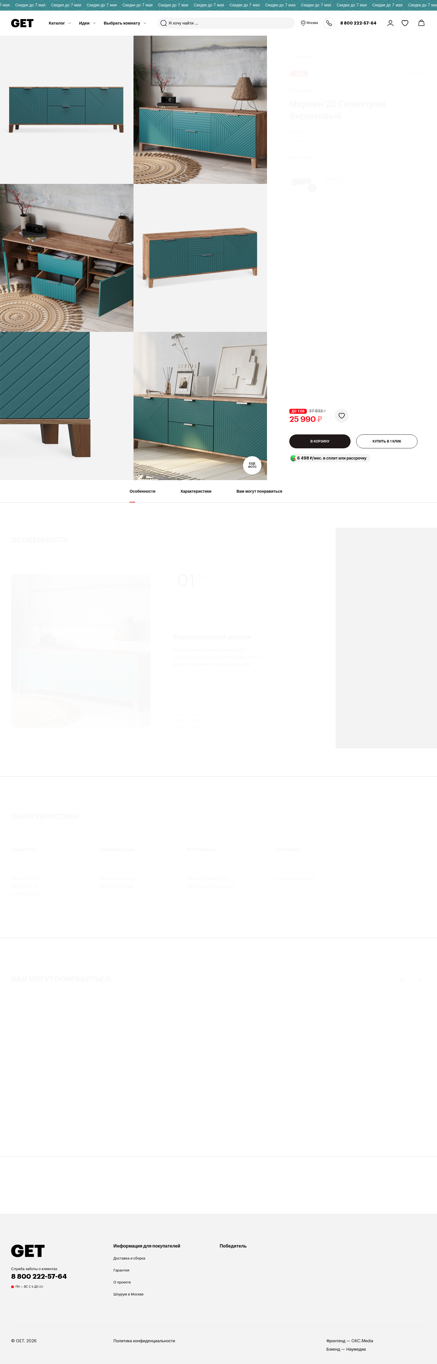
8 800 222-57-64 (358, 23)
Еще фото (252, 465)
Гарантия (121, 1275)
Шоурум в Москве (128, 1298)
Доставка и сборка (129, 1263)
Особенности (142, 500)
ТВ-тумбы (302, 50)
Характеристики (196, 500)
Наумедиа (356, 1354)
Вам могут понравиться (259, 500)
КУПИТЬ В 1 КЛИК (387, 284)
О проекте (122, 1286)
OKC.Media (362, 1345)
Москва (309, 23)
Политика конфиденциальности (144, 1345)
